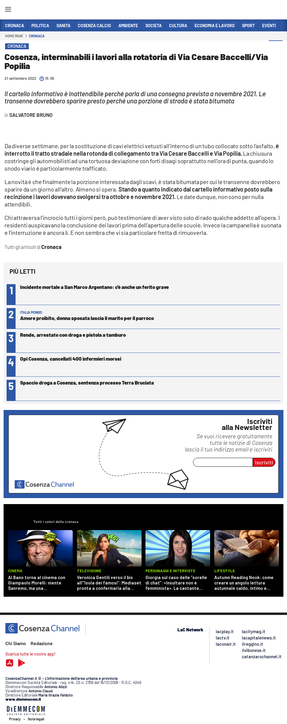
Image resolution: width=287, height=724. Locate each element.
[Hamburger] (7, 10)
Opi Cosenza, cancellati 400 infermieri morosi (70, 359)
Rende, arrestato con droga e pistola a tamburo (73, 335)
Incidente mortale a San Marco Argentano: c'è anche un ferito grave (94, 287)
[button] (276, 47)
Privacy (15, 719)
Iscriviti (264, 462)
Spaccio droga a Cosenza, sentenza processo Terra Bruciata (87, 382)
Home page (14, 36)
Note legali (36, 719)
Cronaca (36, 36)
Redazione (42, 643)
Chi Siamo (15, 643)
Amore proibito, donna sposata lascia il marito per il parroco (87, 318)
